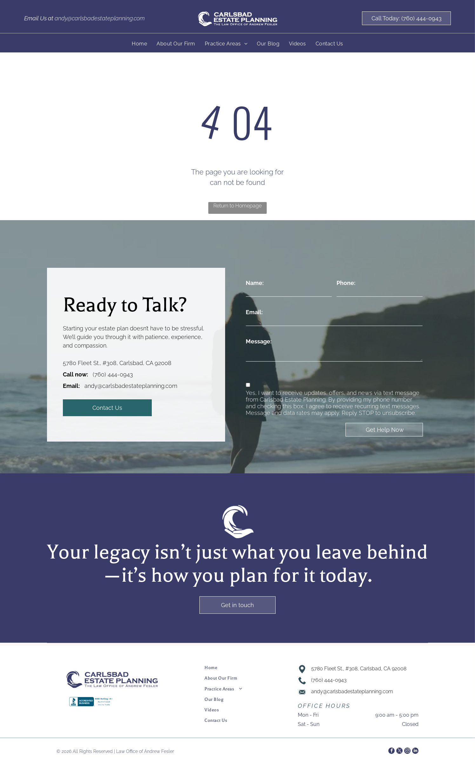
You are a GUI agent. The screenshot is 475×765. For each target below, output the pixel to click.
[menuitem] (139, 43)
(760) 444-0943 (113, 374)
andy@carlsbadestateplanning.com (100, 18)
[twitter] (399, 751)
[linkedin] (415, 751)
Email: (254, 312)
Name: (255, 283)
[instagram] (407, 751)
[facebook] (391, 751)
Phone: (346, 283)
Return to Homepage (237, 206)
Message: (258, 341)
